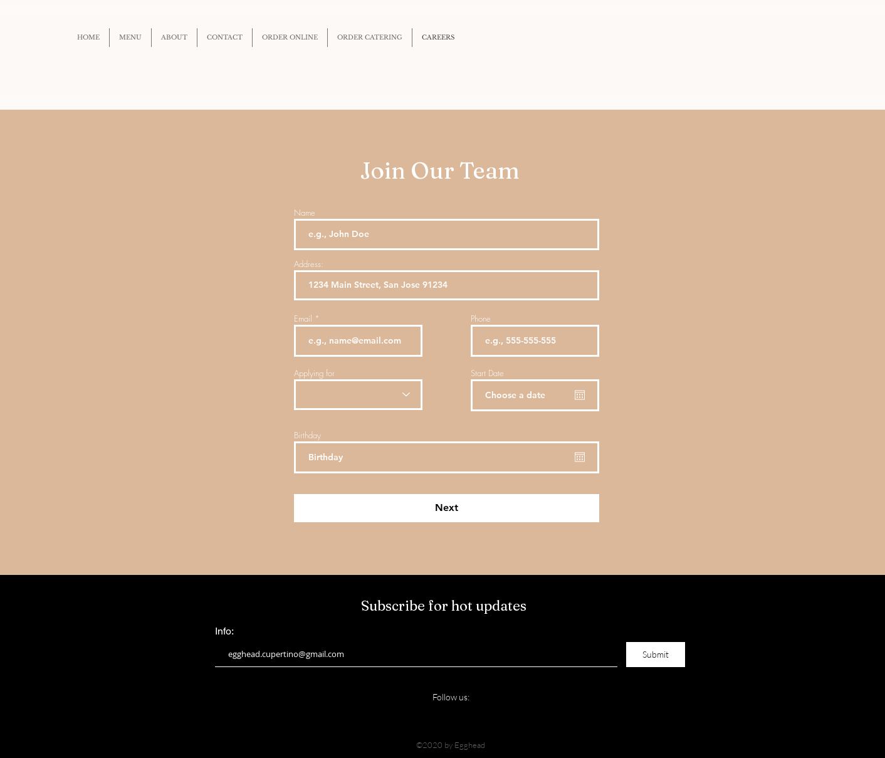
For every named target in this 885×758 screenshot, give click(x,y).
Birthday (307, 435)
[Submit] (655, 654)
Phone (481, 319)
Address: (308, 264)
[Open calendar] (580, 395)
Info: (224, 631)
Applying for (314, 373)
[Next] (446, 508)
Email (303, 319)
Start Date (487, 373)
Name (304, 213)
